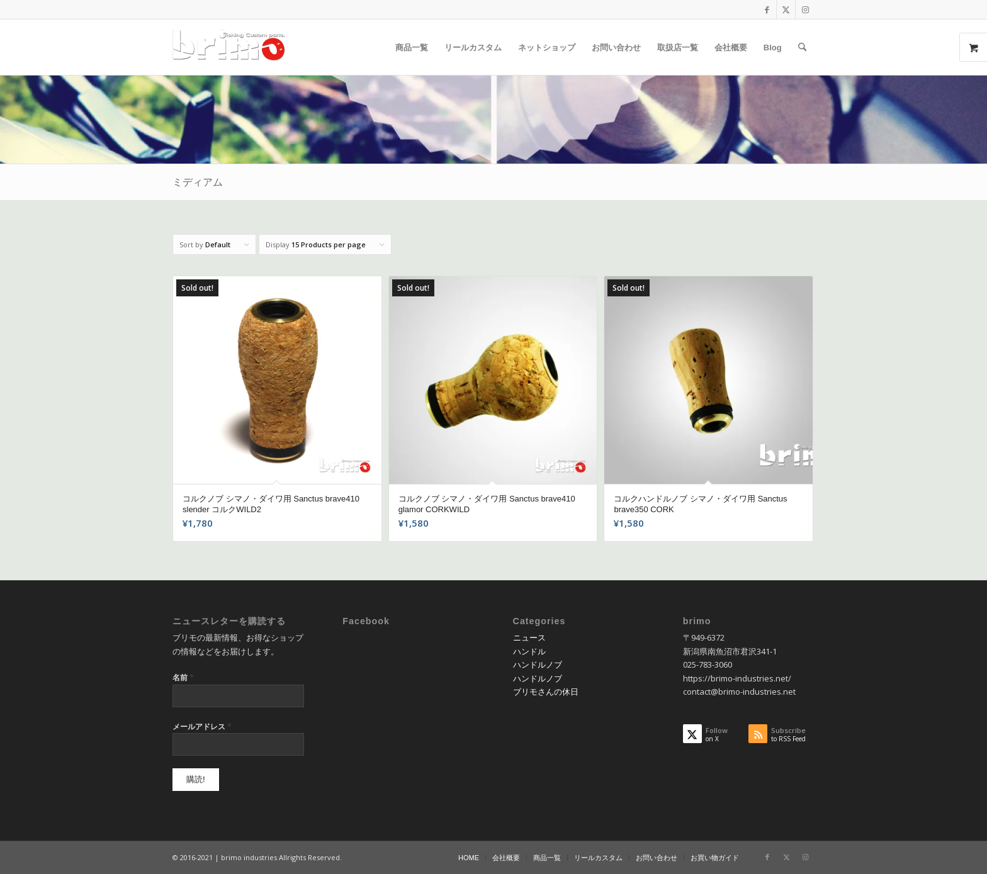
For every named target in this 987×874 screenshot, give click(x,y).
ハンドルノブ (537, 664)
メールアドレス (202, 726)
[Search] (802, 47)
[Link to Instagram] (805, 9)
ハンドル (529, 651)
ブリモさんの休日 (545, 691)
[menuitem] (411, 47)
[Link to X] (786, 9)
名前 (183, 677)
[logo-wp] (232, 47)
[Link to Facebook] (767, 9)
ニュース (529, 637)
